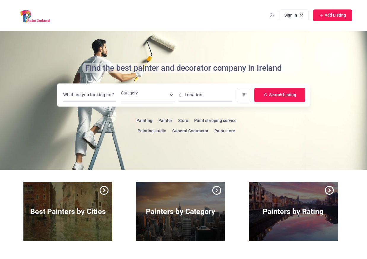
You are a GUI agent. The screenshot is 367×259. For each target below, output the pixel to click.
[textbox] (129, 95)
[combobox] (148, 95)
